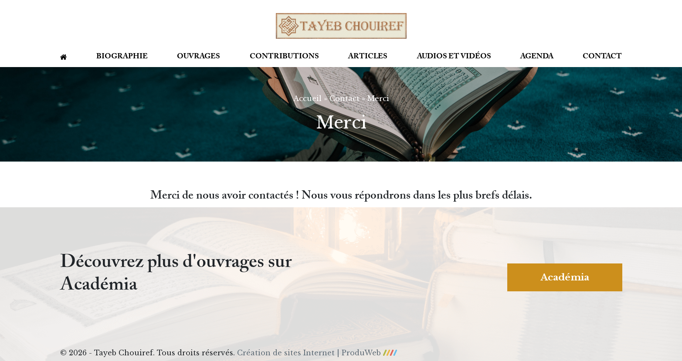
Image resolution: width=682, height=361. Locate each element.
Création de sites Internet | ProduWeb (317, 352)
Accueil (307, 98)
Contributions (284, 58)
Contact (602, 58)
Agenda (536, 58)
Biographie (122, 58)
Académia (564, 277)
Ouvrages (198, 58)
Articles (367, 58)
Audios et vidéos (454, 58)
